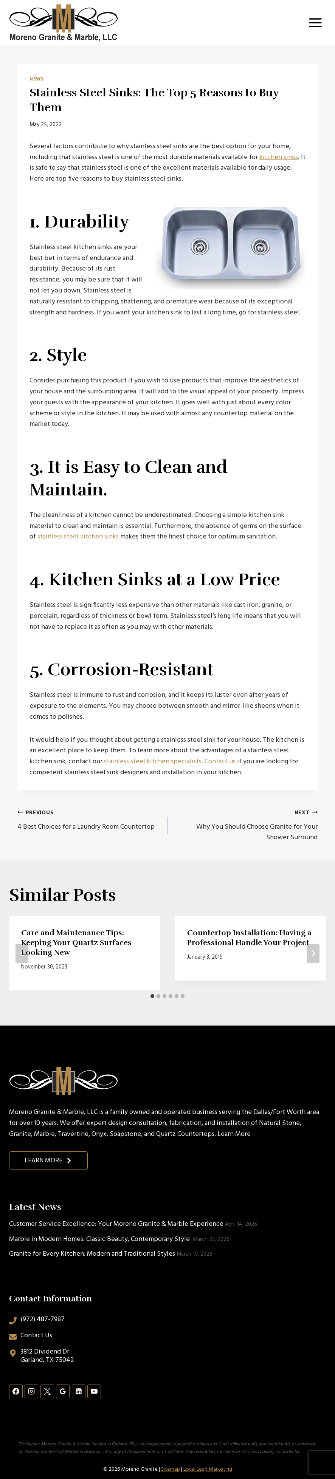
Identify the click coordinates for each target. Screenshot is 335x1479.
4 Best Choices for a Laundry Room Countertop (89, 820)
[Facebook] (16, 1391)
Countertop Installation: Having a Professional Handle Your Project (249, 937)
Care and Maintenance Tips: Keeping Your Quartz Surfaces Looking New (76, 942)
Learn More (234, 1134)
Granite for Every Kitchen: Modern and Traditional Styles (92, 1253)
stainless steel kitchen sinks (78, 536)
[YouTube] (94, 1391)
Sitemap (170, 1469)
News (36, 79)
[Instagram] (31, 1391)
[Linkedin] (78, 1391)
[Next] (313, 953)
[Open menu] (315, 22)
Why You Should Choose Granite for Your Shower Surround (246, 825)
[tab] (152, 996)
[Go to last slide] (22, 953)
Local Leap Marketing (207, 1469)
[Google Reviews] (63, 1391)
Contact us (221, 761)
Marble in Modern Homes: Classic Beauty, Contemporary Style (100, 1239)
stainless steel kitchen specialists (153, 761)
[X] (47, 1391)
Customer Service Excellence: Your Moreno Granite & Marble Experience (116, 1224)
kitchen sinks (278, 157)
